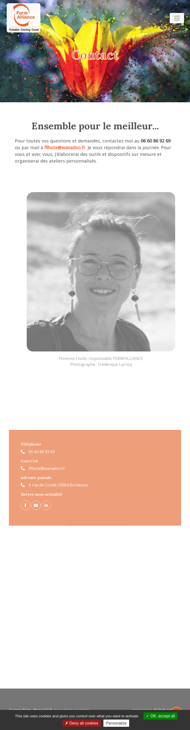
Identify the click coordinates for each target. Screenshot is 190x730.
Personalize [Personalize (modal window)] (116, 723)
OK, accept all (160, 716)
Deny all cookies (81, 723)
